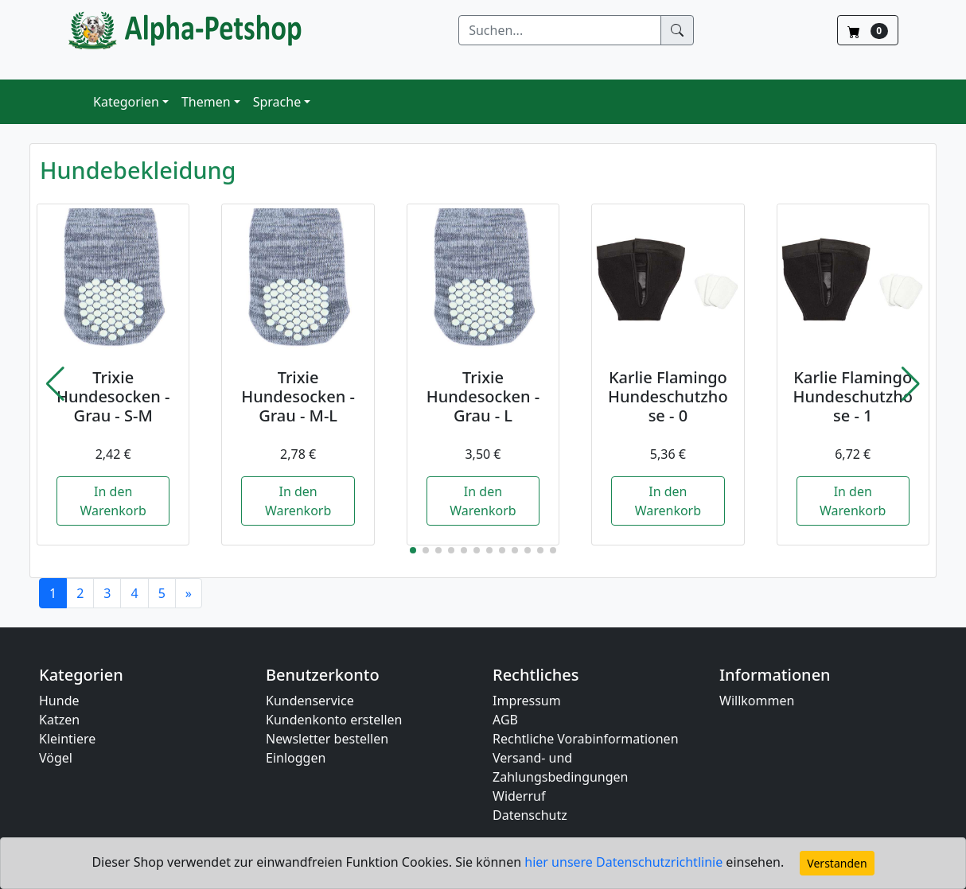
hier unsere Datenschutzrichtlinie (625, 862)
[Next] (188, 593)
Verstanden (837, 863)
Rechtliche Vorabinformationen (586, 738)
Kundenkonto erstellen (334, 719)
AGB (505, 719)
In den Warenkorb (113, 501)
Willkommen (756, 700)
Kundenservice (310, 700)
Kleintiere (67, 738)
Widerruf (519, 796)
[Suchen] (559, 30)
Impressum (527, 700)
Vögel (55, 758)
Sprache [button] (277, 102)
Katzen (59, 719)
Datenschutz (530, 815)
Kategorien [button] (126, 102)
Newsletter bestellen (327, 738)
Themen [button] (206, 102)
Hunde (59, 700)
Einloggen (295, 758)
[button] (55, 384)
